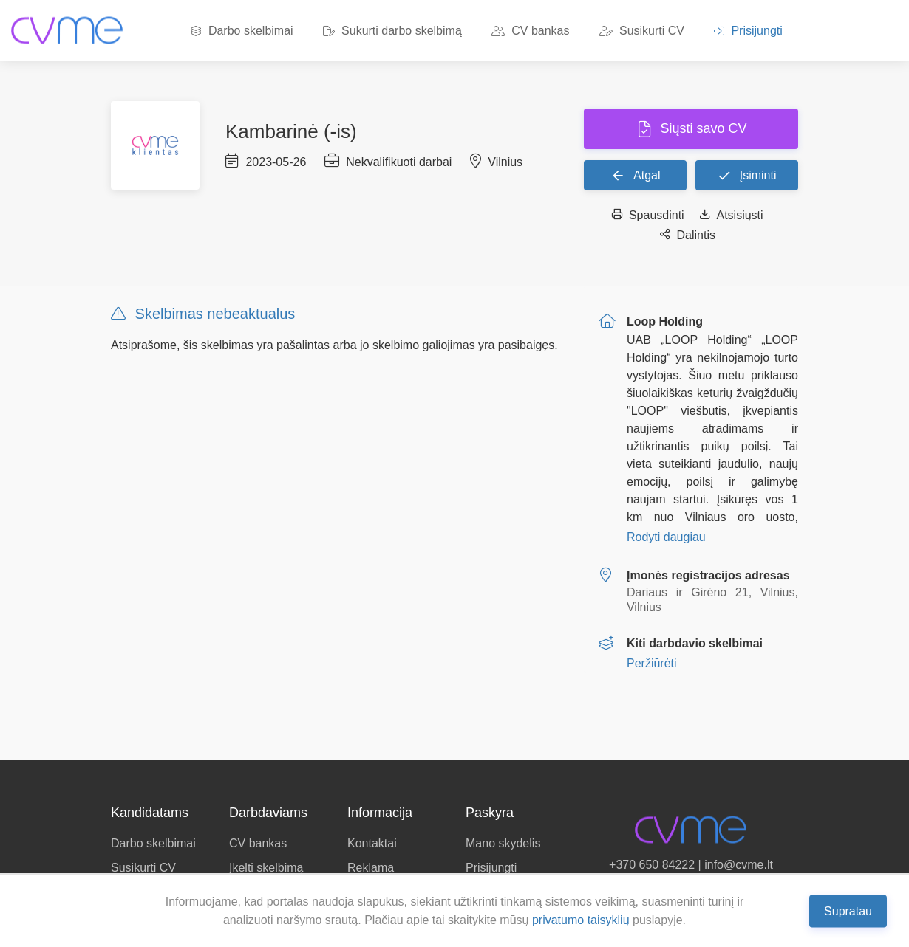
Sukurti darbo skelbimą (392, 30)
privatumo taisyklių (581, 920)
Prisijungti (748, 30)
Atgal (635, 175)
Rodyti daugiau (666, 537)
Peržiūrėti (652, 663)
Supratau (848, 910)
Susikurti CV (641, 30)
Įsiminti (746, 175)
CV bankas (530, 30)
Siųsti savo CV (701, 128)
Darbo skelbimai (242, 30)
